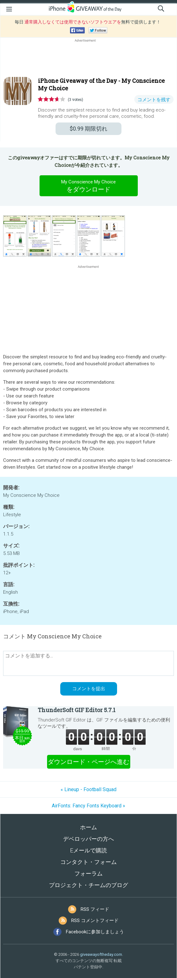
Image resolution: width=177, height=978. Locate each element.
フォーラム (88, 873)
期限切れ (88, 128)
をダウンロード (88, 185)
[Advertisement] (88, 58)
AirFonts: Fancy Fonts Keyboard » (88, 806)
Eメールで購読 (88, 850)
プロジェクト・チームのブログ (88, 885)
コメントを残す (153, 99)
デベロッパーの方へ (88, 839)
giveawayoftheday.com (101, 954)
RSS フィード (95, 909)
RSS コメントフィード (95, 920)
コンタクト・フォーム (88, 862)
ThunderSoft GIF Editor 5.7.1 (76, 710)
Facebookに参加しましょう (95, 932)
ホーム (88, 827)
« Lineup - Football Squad (88, 789)
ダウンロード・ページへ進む (88, 762)
